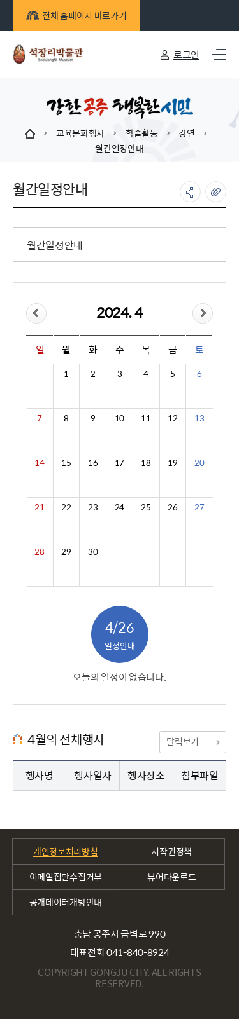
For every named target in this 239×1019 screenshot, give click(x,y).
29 (66, 551)
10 (119, 418)
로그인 (186, 54)
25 (145, 507)
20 (199, 462)
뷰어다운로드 (171, 877)
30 (93, 551)
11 (145, 418)
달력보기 (192, 741)
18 (145, 462)
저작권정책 (171, 851)
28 (39, 551)
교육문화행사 (80, 133)
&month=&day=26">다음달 (202, 313)
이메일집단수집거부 (65, 877)
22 (66, 507)
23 (93, 507)
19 (172, 462)
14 (39, 462)
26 (172, 507)
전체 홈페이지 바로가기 (76, 15)
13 (199, 418)
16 (93, 462)
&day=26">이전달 (36, 313)
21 (39, 507)
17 (119, 462)
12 (172, 418)
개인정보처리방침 (65, 851)
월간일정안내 (119, 148)
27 (199, 507)
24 (119, 507)
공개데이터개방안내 (65, 902)
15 (66, 462)
